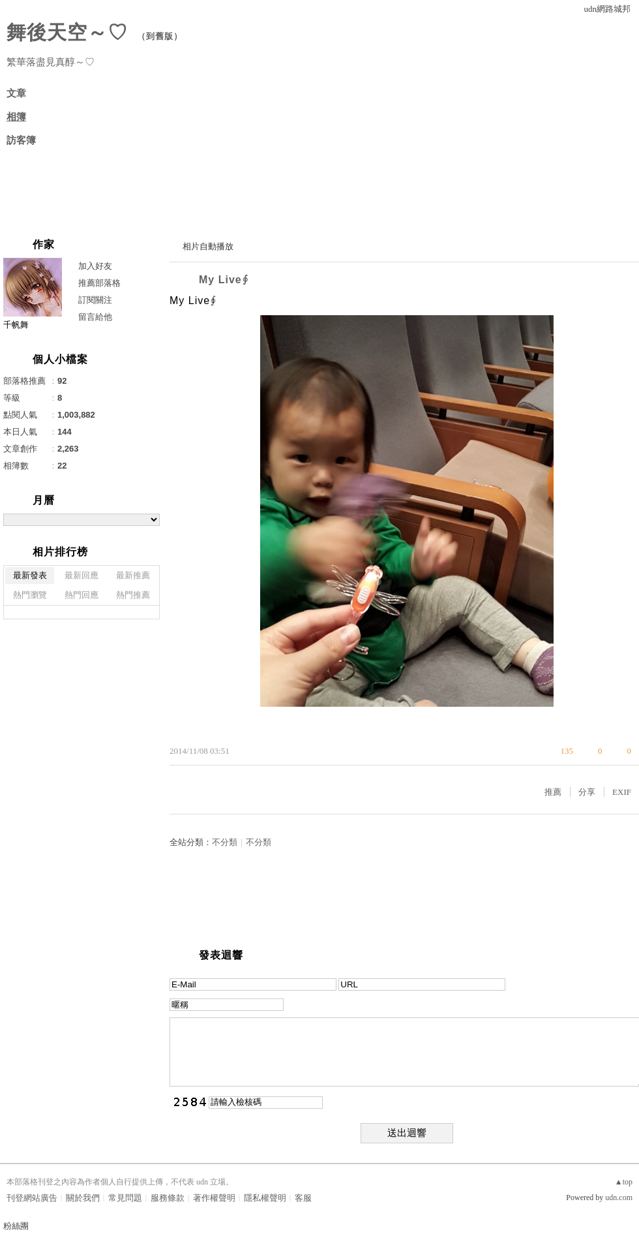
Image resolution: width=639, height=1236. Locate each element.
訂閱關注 (95, 300)
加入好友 (95, 266)
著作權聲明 (214, 1198)
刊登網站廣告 (32, 1198)
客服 (303, 1198)
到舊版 (159, 36)
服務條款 (168, 1198)
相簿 (16, 117)
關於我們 (83, 1198)
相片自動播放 (208, 246)
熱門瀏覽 (30, 595)
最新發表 (30, 575)
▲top (623, 1181)
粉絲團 (16, 1226)
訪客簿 (21, 140)
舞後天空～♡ (67, 32)
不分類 (224, 842)
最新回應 (81, 575)
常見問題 (125, 1198)
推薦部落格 (99, 283)
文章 (16, 93)
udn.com (618, 1197)
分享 (586, 792)
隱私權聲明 (265, 1198)
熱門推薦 (133, 595)
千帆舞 (16, 325)
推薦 (552, 792)
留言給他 (95, 317)
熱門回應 (81, 595)
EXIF (621, 792)
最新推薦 (133, 575)
